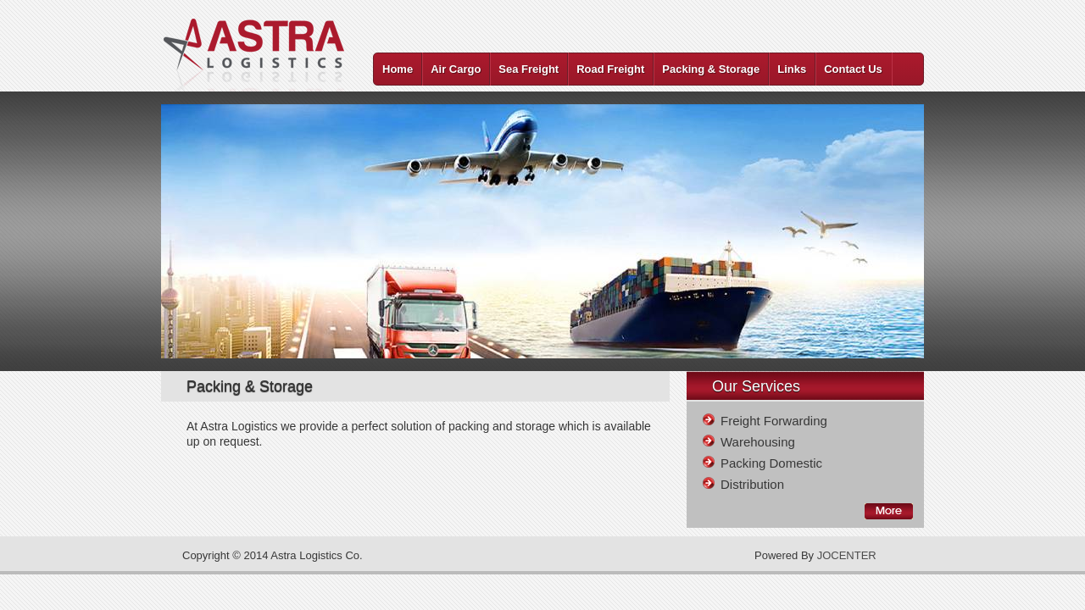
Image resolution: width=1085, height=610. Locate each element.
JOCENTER (846, 555)
